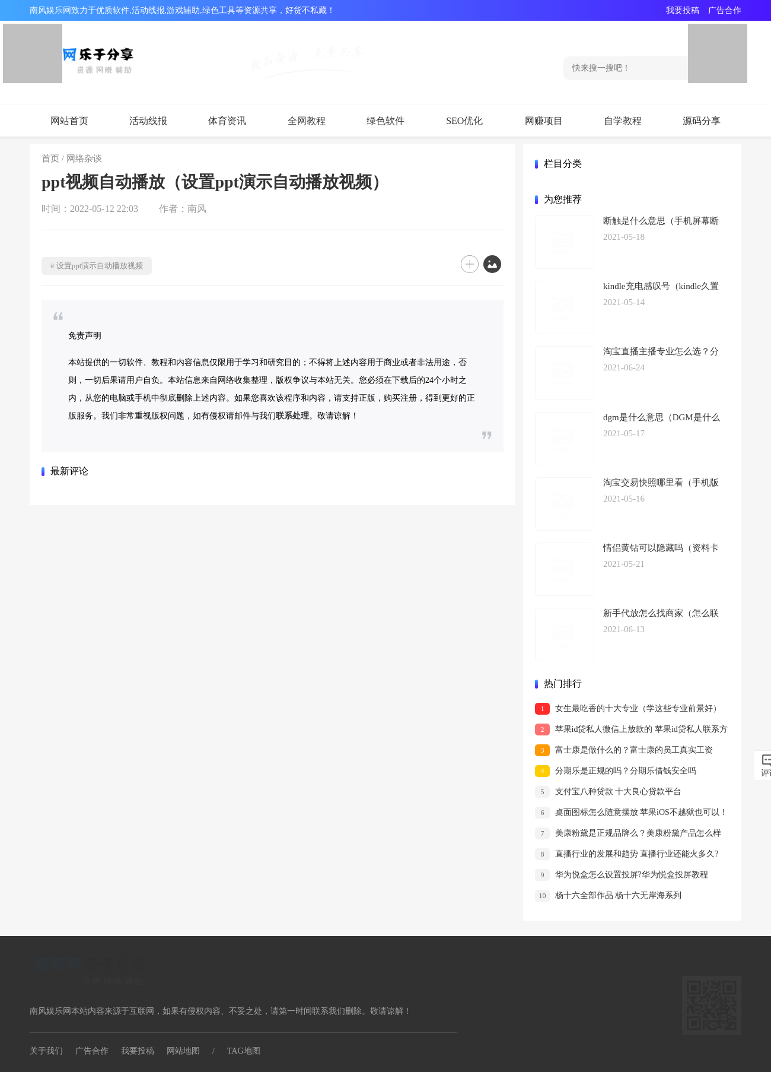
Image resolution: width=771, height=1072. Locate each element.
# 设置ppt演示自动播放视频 (96, 265)
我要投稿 (682, 10)
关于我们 (46, 1050)
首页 (50, 158)
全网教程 (307, 121)
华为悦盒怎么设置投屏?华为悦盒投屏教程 (621, 875)
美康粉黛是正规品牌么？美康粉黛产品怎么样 (628, 833)
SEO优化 (464, 121)
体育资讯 (227, 121)
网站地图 (183, 1050)
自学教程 (623, 121)
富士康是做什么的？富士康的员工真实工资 (624, 750)
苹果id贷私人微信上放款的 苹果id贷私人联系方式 (631, 731)
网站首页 (69, 121)
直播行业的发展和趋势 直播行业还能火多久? (626, 854)
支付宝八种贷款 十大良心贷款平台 (608, 792)
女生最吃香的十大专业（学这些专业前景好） (628, 709)
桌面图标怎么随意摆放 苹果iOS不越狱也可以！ (631, 813)
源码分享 (702, 121)
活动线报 (148, 121)
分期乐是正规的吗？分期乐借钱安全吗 (615, 771)
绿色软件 (385, 121)
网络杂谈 (84, 158)
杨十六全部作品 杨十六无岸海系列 (608, 896)
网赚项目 (544, 121)
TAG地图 (243, 1050)
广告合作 (724, 10)
